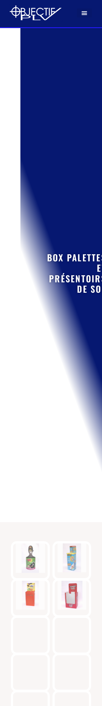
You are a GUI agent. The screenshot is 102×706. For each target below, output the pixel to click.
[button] (84, 12)
